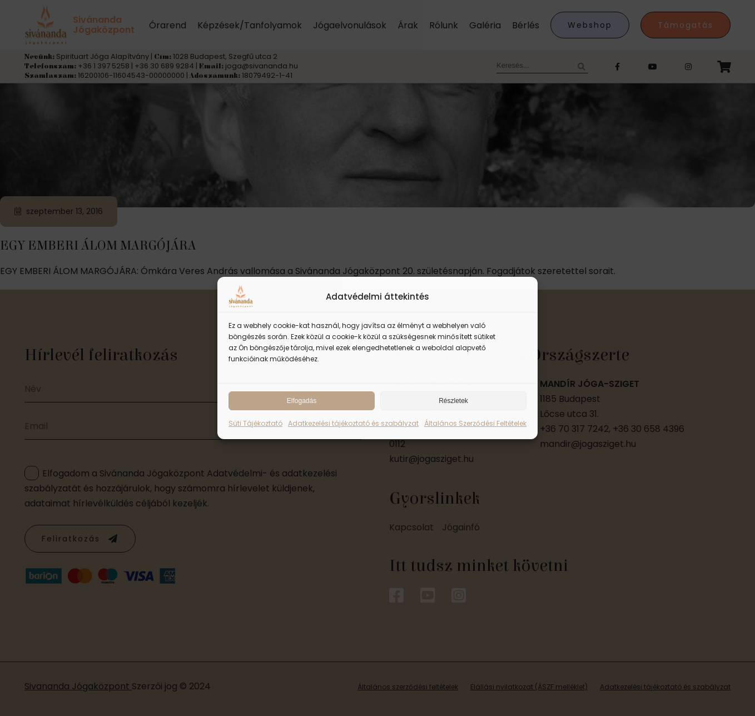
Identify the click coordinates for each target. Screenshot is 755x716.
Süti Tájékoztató (255, 423)
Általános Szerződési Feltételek (475, 423)
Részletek (453, 401)
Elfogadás (301, 401)
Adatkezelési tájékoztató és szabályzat (353, 423)
